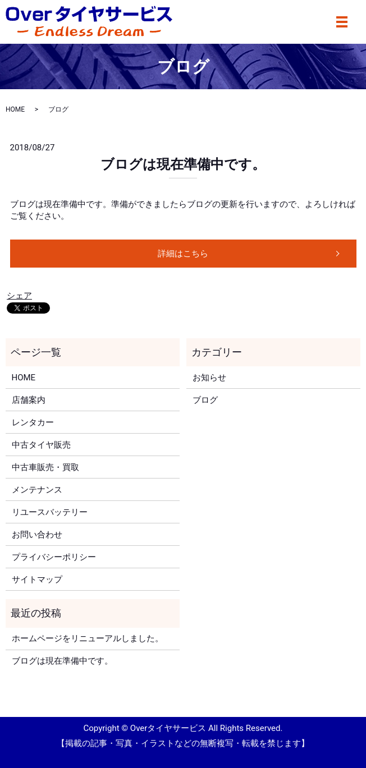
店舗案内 (28, 400)
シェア (19, 296)
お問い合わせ (37, 535)
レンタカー (33, 422)
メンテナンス (37, 490)
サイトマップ (37, 579)
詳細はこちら (183, 254)
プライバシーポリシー (54, 557)
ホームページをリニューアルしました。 (87, 638)
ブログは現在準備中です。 (183, 164)
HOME (15, 109)
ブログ (205, 400)
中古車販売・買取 (45, 467)
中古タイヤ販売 (41, 445)
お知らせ (209, 377)
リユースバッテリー (50, 512)
